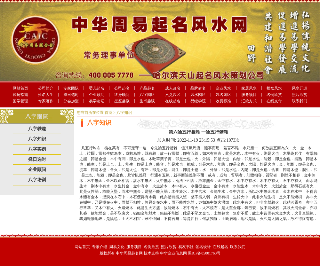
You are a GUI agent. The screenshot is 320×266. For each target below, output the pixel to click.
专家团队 (71, 88)
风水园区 (198, 94)
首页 (108, 112)
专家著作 (45, 101)
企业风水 (223, 88)
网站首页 (20, 88)
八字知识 (37, 139)
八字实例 (37, 149)
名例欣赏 (274, 94)
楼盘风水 (274, 88)
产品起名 (147, 88)
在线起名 (172, 101)
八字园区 (147, 94)
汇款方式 (249, 101)
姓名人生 (45, 94)
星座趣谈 (122, 101)
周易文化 (116, 247)
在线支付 (274, 101)
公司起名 (122, 88)
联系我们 (299, 101)
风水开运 (299, 88)
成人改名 (172, 88)
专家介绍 (99, 247)
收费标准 (223, 101)
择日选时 (71, 94)
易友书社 (186, 247)
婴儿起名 (96, 88)
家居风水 (249, 88)
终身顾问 (122, 94)
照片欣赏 (299, 94)
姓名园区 (223, 94)
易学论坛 (96, 101)
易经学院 (198, 101)
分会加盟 (71, 101)
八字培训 (37, 179)
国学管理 (20, 101)
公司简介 (45, 88)
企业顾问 (96, 94)
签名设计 (203, 247)
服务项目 (249, 94)
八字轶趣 (37, 128)
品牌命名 (198, 88)
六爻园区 (172, 94)
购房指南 (20, 94)
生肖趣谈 (147, 101)
